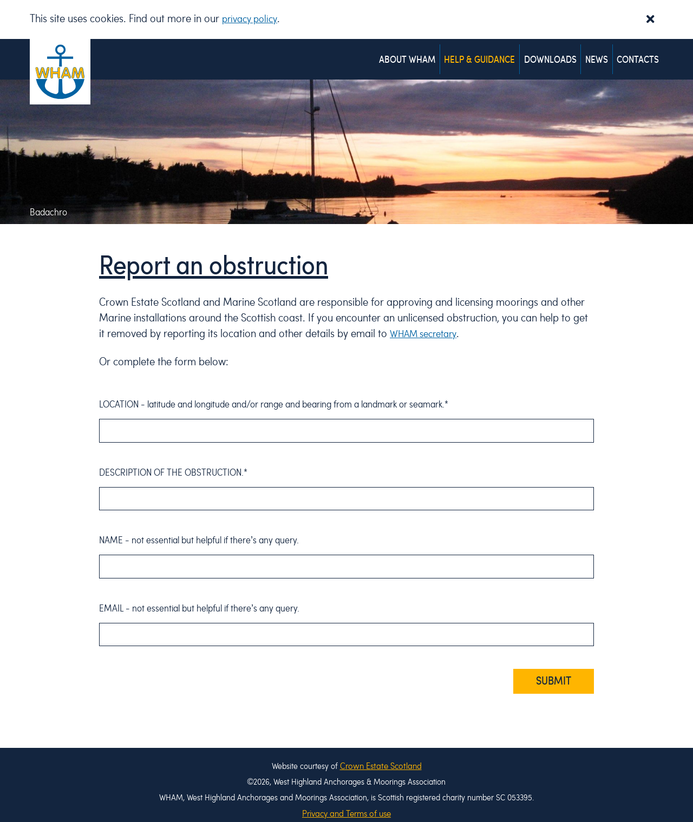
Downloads (544, 55)
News (592, 55)
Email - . (199, 598)
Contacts (637, 55)
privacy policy (252, 19)
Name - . (199, 530)
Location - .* (273, 394)
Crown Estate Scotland (381, 755)
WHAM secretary (427, 324)
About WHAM (396, 55)
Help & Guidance (470, 55)
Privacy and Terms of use (346, 803)
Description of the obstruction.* (173, 462)
